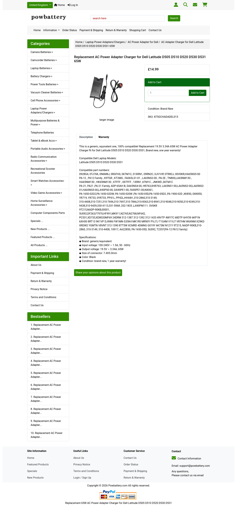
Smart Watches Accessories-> (47, 182)
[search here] (128, 18)
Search (174, 18)
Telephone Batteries (42, 132)
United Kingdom (39, 5)
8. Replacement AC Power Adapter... (46, 411)
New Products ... (40, 229)
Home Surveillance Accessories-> (42, 202)
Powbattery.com (117, 485)
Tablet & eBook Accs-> (44, 140)
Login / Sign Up (82, 477)
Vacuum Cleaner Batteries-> (47, 92)
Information (50, 30)
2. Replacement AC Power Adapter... (46, 338)
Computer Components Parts (48, 212)
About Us (36, 265)
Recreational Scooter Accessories (43, 170)
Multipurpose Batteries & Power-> (45, 122)
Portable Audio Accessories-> (48, 148)
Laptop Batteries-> (41, 68)
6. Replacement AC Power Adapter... (46, 386)
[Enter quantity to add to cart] (168, 93)
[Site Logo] (58, 17)
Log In (72, 5)
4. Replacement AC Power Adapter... (46, 362)
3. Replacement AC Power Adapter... (46, 350)
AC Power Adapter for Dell (143, 42)
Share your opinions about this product (98, 272)
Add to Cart (197, 92)
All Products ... (39, 245)
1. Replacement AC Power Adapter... (46, 326)
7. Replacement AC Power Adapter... (46, 398)
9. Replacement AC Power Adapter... (46, 423)
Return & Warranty (116, 30)
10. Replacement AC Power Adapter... (46, 435)
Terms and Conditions (43, 297)
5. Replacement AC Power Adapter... (46, 374)
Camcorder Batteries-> (44, 60)
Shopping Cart (137, 30)
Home (59, 5)
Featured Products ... (43, 237)
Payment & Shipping (91, 30)
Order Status (69, 30)
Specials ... (37, 221)
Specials (32, 471)
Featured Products (38, 464)
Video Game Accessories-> (46, 192)
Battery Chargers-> (41, 76)
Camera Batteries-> (42, 52)
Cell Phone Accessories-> (45, 100)
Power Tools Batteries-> (44, 84)
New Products (35, 477)
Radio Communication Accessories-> (44, 158)
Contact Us (155, 30)
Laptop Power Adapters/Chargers (105, 42)
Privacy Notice (39, 289)
